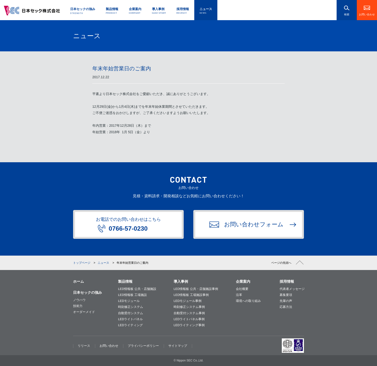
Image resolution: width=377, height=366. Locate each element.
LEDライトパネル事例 (189, 319)
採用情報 (287, 281)
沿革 (239, 295)
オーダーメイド (84, 312)
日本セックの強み (87, 292)
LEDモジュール (129, 301)
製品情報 (125, 281)
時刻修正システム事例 (189, 307)
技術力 (77, 306)
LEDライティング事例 (189, 325)
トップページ (81, 262)
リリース (84, 346)
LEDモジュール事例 (187, 301)
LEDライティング (130, 325)
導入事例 (181, 281)
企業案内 (243, 281)
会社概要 (242, 289)
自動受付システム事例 (189, 313)
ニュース (103, 262)
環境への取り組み (248, 301)
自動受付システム (130, 313)
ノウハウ (79, 300)
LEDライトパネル (130, 319)
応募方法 (286, 307)
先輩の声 (286, 301)
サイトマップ (177, 346)
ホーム (78, 281)
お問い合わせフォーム (246, 224)
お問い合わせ (367, 14)
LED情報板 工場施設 (132, 295)
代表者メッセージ (292, 289)
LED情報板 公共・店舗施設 (137, 289)
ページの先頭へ (281, 262)
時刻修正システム (130, 307)
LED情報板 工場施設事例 (191, 295)
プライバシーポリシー (143, 346)
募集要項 (286, 295)
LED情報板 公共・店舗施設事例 (196, 289)
